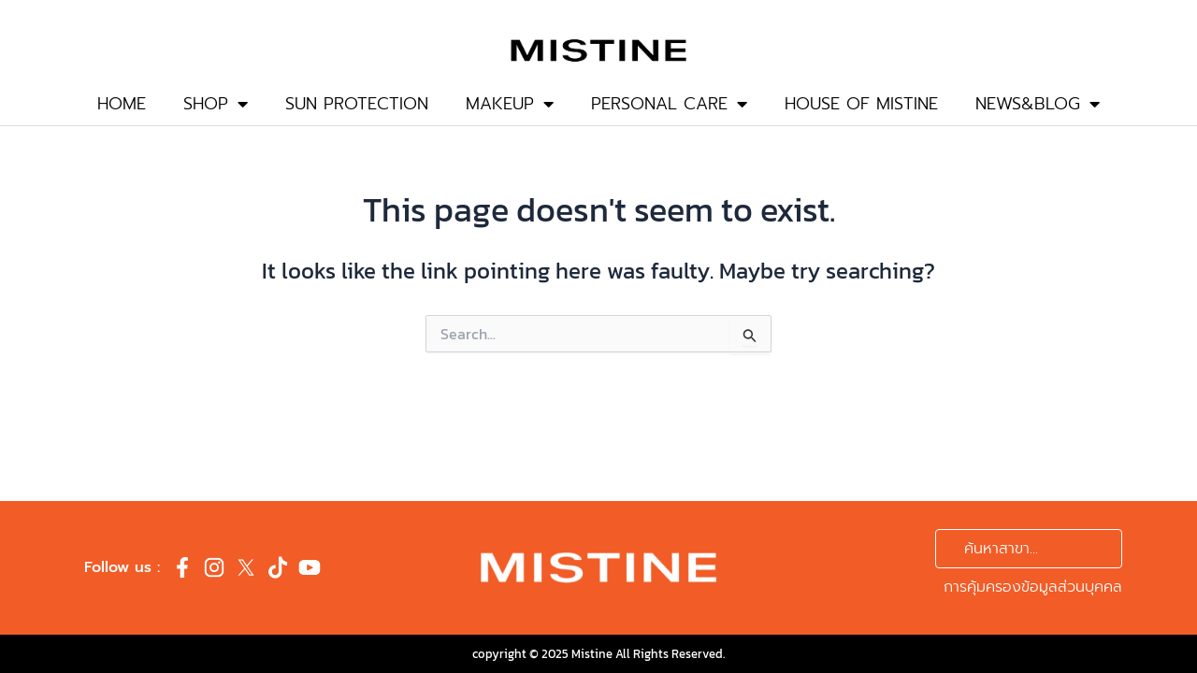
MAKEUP (510, 104)
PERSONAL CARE (669, 104)
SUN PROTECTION (356, 104)
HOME (121, 104)
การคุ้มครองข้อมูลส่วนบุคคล (1033, 587)
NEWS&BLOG (1037, 104)
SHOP (215, 104)
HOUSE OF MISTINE (861, 104)
